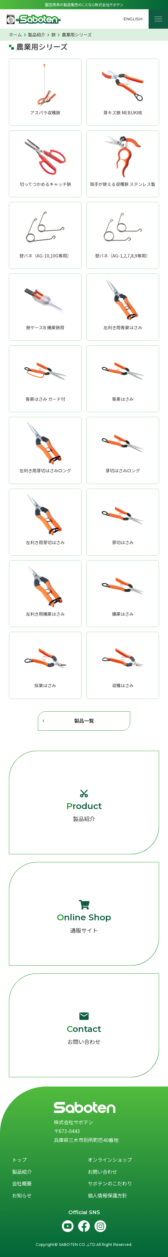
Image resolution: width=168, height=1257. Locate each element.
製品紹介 (84, 806)
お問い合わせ (84, 1028)
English (132, 18)
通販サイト (84, 917)
